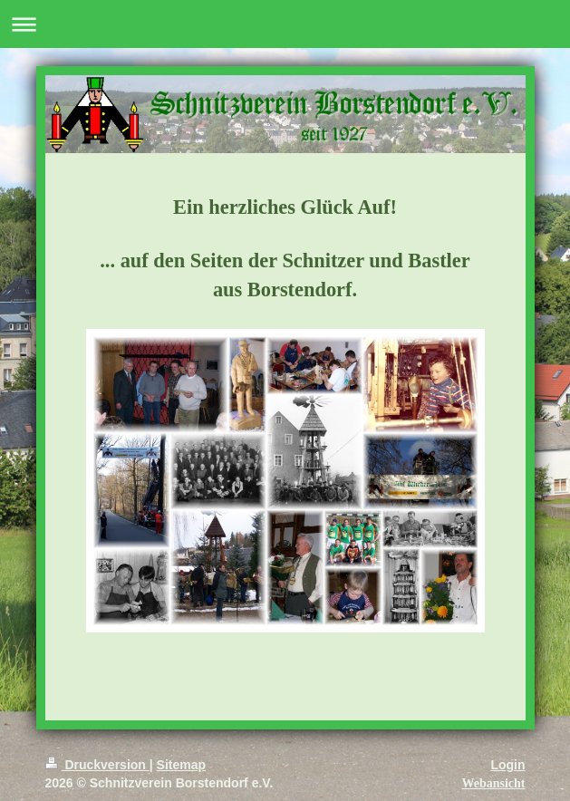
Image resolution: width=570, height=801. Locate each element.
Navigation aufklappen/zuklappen (285, 24)
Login (507, 765)
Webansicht (493, 783)
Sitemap (181, 765)
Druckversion (97, 765)
